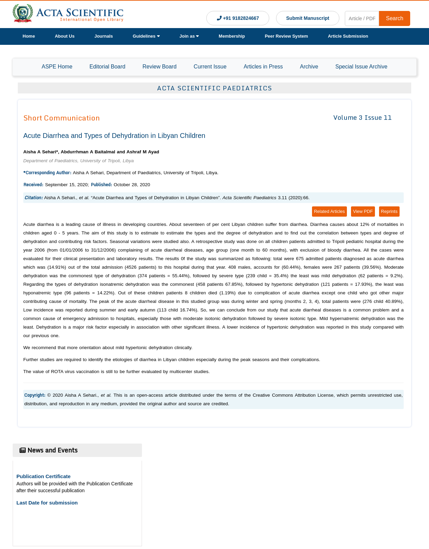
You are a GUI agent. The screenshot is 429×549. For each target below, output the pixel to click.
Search (394, 18)
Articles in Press (263, 66)
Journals (103, 36)
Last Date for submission (47, 503)
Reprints (389, 211)
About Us (65, 36)
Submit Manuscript (307, 18)
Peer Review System (286, 36)
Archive (309, 66)
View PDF (363, 211)
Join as (189, 36)
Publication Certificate (43, 476)
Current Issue (210, 66)
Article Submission (348, 36)
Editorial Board (108, 66)
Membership (232, 36)
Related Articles (329, 211)
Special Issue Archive (361, 66)
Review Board (159, 66)
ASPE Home (57, 66)
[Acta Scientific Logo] (68, 14)
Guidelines (146, 36)
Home (29, 36)
